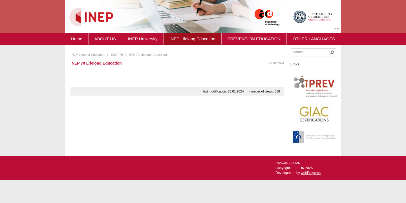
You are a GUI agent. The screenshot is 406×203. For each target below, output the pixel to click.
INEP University (143, 38)
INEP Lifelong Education (192, 38)
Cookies (281, 163)
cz (336, 30)
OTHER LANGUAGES (314, 38)
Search (332, 52)
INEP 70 (117, 54)
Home (76, 38)
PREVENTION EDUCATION (254, 38)
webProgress (311, 173)
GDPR (296, 163)
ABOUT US (105, 38)
